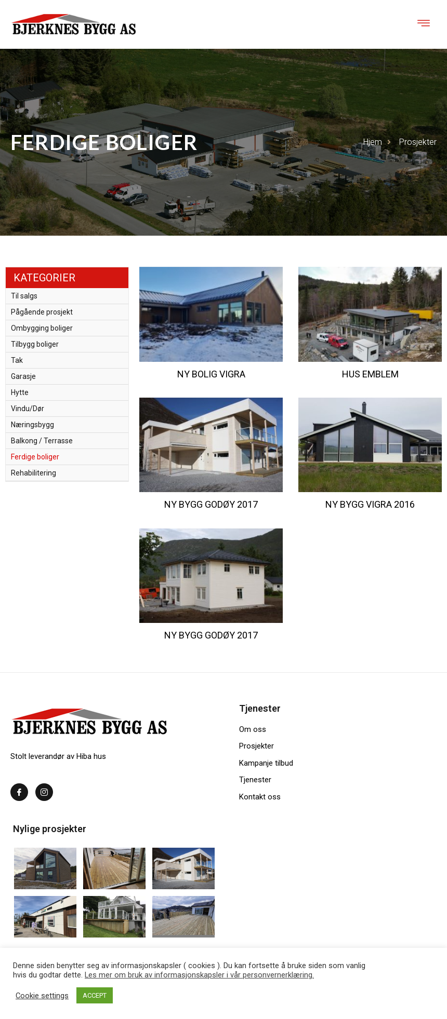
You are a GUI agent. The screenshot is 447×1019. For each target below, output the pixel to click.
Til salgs (24, 296)
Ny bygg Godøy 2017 (211, 504)
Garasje (23, 376)
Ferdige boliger (35, 457)
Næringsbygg (32, 424)
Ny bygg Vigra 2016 (370, 504)
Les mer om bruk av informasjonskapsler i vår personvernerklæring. (199, 975)
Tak (17, 360)
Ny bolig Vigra (211, 374)
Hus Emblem (370, 374)
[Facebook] (19, 792)
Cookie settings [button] (42, 995)
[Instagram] (44, 792)
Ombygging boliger (42, 328)
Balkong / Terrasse (42, 441)
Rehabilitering (33, 473)
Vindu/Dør (27, 408)
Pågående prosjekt (42, 312)
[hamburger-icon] (424, 24)
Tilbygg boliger (35, 344)
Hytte (20, 392)
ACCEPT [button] (95, 995)
